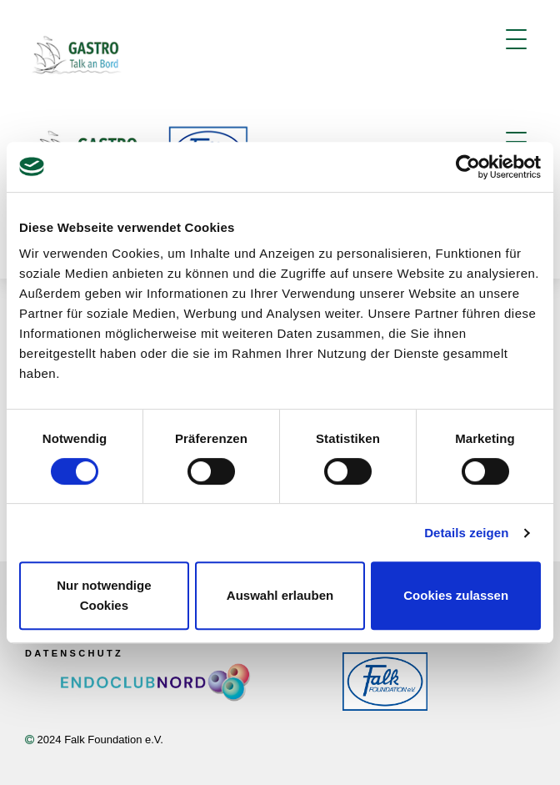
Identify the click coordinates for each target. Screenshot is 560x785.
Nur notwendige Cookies (104, 595)
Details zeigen (466, 533)
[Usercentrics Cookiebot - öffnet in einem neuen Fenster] (468, 166)
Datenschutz (74, 653)
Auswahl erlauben (280, 595)
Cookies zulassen (455, 595)
